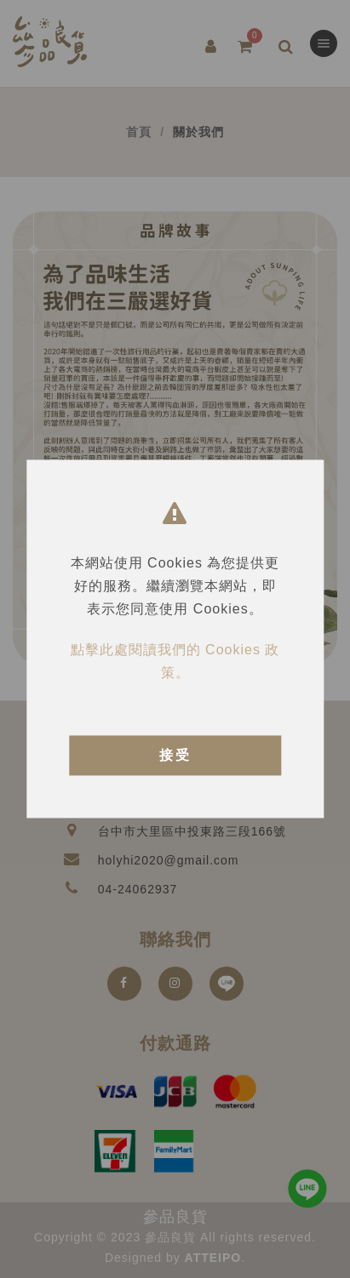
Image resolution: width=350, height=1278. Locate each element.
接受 (175, 755)
